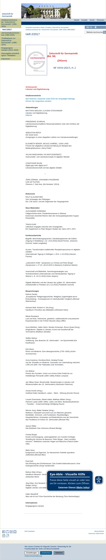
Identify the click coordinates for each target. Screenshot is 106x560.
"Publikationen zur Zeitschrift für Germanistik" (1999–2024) (9, 41)
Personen (100, 20)
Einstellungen (31, 553)
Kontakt (84, 20)
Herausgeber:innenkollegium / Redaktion (10, 54)
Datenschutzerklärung (33, 556)
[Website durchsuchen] (95, 32)
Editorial (29, 115)
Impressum (5, 59)
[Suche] (104, 32)
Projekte (48, 27)
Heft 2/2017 (7, 30)
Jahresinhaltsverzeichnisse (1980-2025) (10, 34)
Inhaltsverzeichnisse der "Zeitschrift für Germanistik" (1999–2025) (9, 23)
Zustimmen (46, 553)
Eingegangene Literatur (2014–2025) (9, 49)
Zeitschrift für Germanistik (7, 15)
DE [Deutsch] (87, 27)
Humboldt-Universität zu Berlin (35, 27)
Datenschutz (100, 533)
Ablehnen (59, 553)
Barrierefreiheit (99, 531)
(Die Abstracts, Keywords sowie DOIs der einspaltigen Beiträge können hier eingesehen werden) (50, 100)
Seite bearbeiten (29, 531)
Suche (92, 20)
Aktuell (76, 20)
